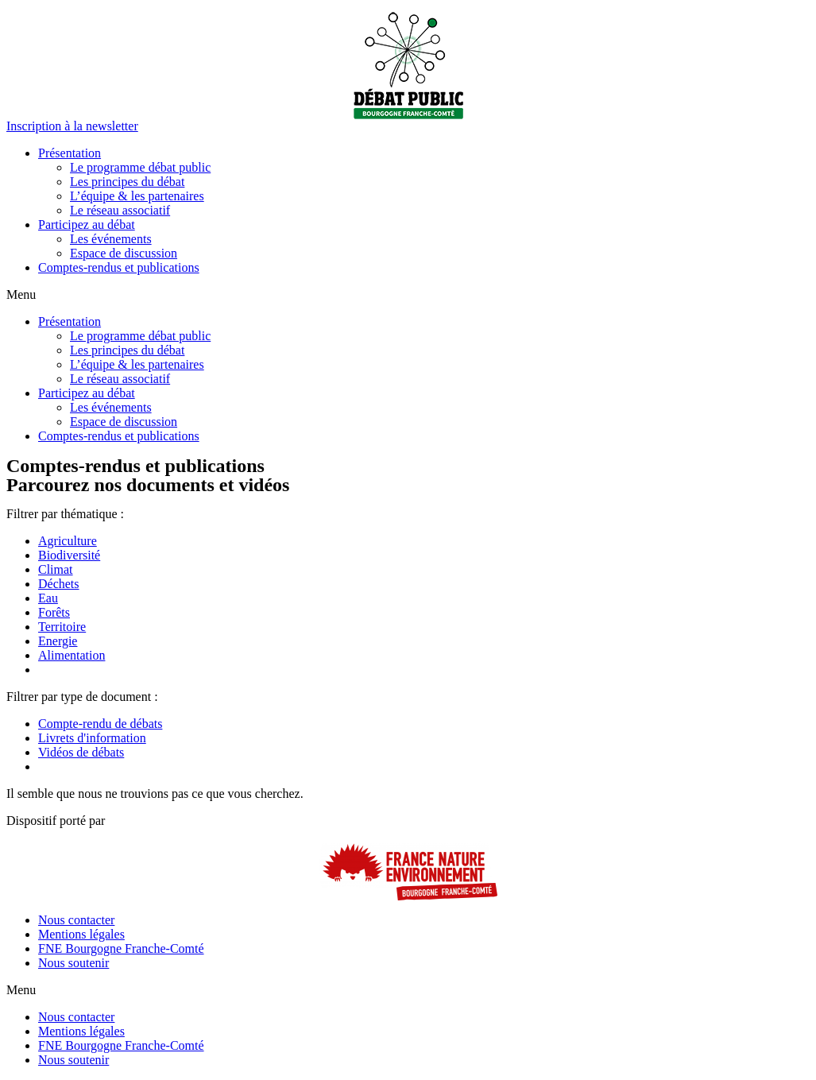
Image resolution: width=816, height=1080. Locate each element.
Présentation (69, 153)
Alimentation (71, 655)
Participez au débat (86, 224)
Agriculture (67, 541)
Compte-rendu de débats (100, 723)
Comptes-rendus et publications (118, 267)
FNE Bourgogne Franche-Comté (121, 948)
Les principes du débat (127, 181)
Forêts (54, 612)
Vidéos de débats (81, 752)
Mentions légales (81, 934)
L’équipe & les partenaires (137, 196)
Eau (48, 598)
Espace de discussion (123, 253)
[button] (72, 126)
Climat (55, 569)
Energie (57, 641)
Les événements (111, 239)
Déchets (58, 583)
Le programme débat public (140, 167)
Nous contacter (76, 920)
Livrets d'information (92, 738)
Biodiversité (69, 555)
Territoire (62, 626)
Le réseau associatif (120, 210)
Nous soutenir (73, 963)
